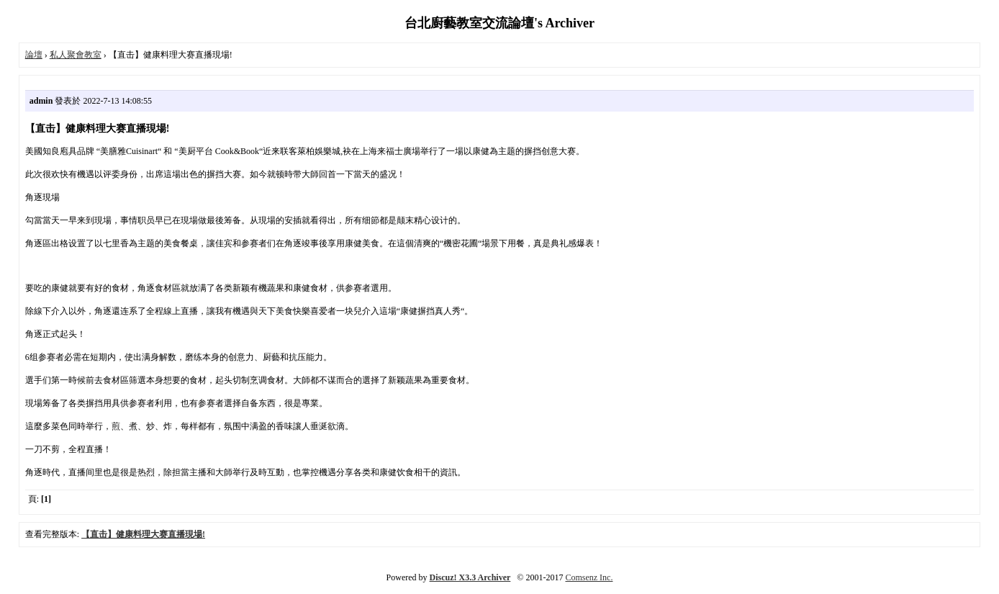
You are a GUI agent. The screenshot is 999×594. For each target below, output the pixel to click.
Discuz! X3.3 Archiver (470, 577)
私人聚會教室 (75, 55)
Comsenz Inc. (588, 577)
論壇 (33, 55)
